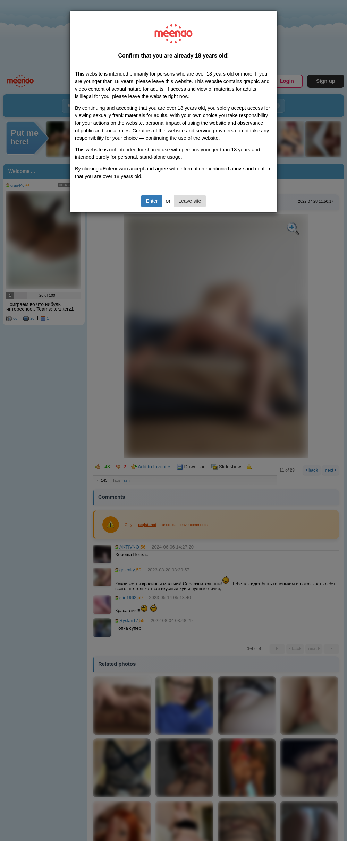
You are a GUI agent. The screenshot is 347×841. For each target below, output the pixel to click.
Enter (152, 201)
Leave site (189, 201)
